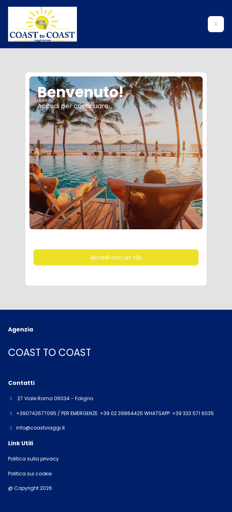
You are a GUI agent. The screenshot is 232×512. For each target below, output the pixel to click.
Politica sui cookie (30, 474)
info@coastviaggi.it (40, 428)
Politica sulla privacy (33, 459)
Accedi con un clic (116, 257)
